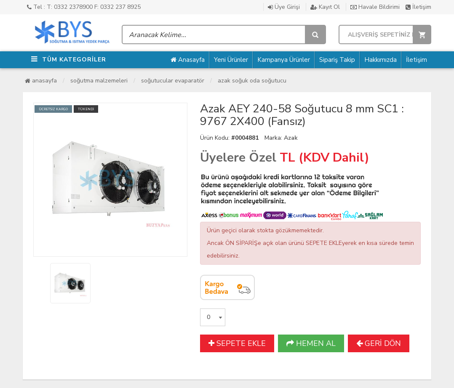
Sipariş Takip (337, 60)
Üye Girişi (284, 7)
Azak (291, 138)
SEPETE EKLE (237, 343)
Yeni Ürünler (231, 60)
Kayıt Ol (325, 7)
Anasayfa (188, 60)
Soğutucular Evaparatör (172, 81)
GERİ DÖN (378, 343)
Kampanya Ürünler (283, 60)
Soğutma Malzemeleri (99, 81)
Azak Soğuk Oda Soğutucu (252, 81)
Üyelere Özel (238, 157)
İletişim (418, 7)
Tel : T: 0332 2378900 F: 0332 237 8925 (84, 7)
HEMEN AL (311, 343)
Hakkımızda (380, 60)
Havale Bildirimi (375, 7)
